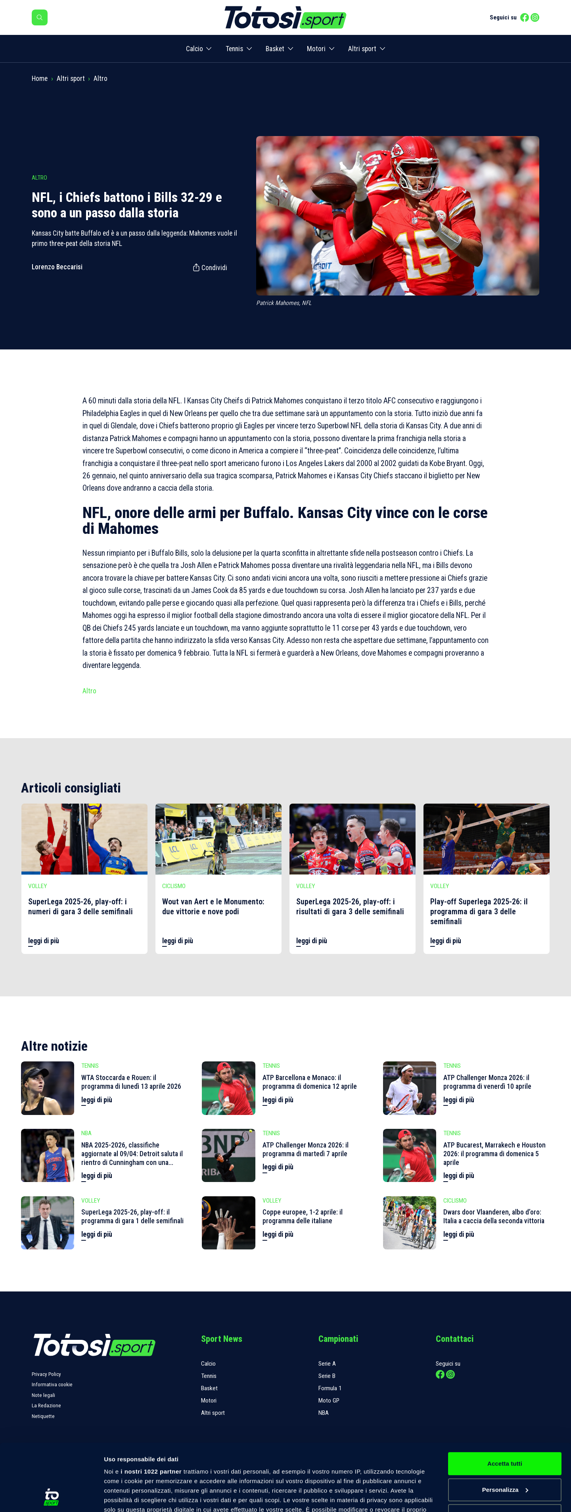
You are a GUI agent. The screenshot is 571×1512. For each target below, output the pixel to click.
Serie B (326, 1376)
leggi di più (43, 941)
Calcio (194, 49)
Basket (275, 49)
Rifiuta (504, 1452)
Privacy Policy (46, 1374)
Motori (316, 49)
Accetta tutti (504, 1400)
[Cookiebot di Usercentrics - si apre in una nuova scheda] (51, 1496)
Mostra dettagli (125, 1496)
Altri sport (362, 49)
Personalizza (505, 1427)
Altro (100, 79)
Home (40, 79)
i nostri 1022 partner (151, 1408)
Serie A (327, 1363)
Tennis (234, 49)
